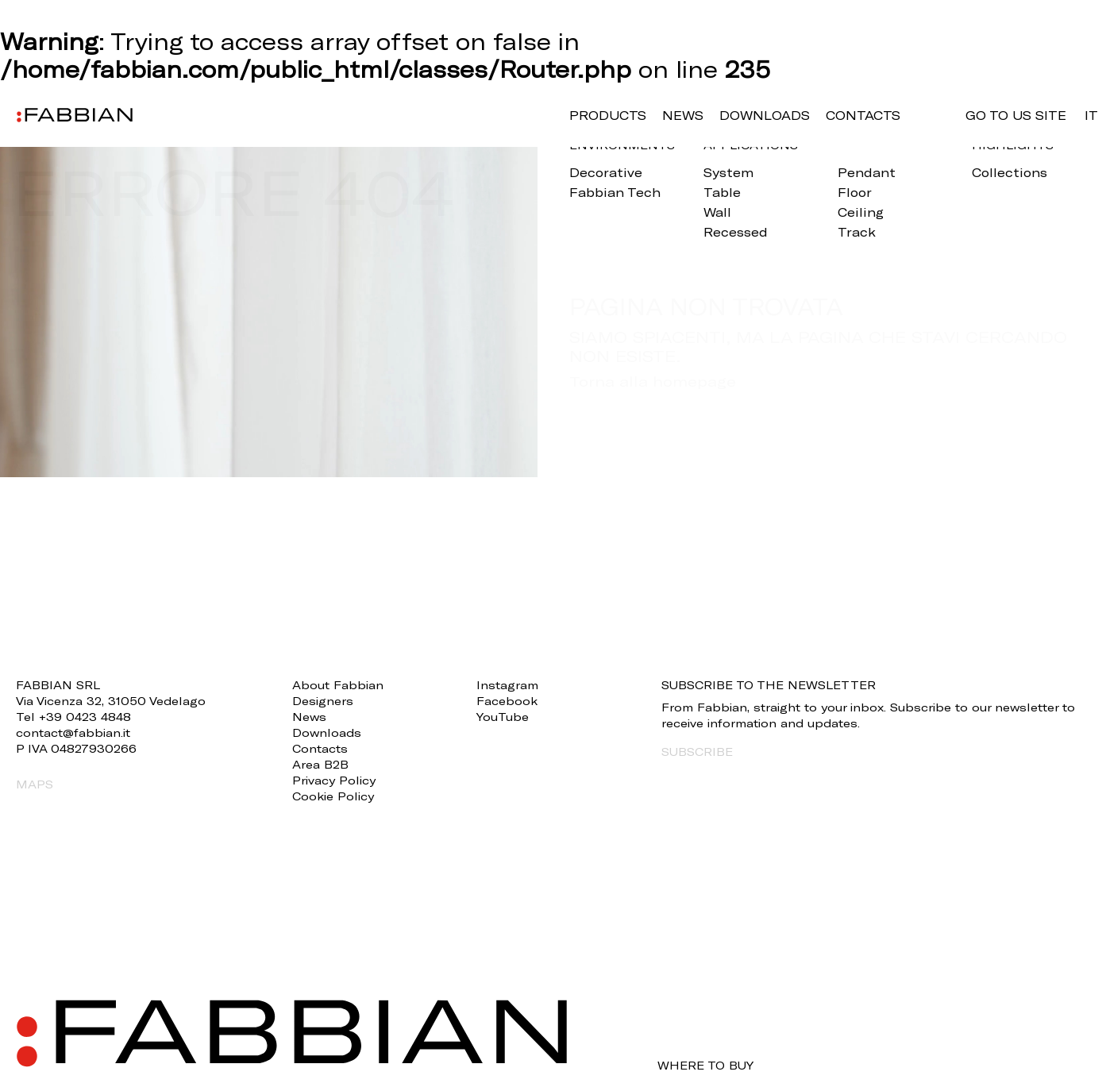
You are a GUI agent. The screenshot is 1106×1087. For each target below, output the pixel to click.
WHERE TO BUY (705, 1065)
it (1091, 115)
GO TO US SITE (1015, 115)
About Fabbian (337, 685)
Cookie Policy (333, 796)
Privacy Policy (334, 780)
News (682, 115)
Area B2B (320, 764)
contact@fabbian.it (73, 732)
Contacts (863, 115)
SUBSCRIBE (697, 751)
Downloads (764, 115)
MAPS (34, 784)
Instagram (507, 685)
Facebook (507, 700)
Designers (322, 700)
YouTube (502, 716)
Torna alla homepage (652, 381)
